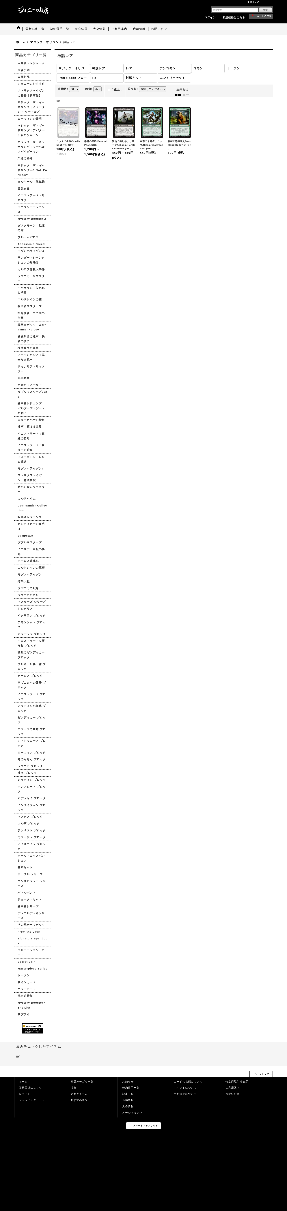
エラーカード (27, 989)
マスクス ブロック (30, 816)
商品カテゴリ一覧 (82, 1081)
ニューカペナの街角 (31, 419)
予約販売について (185, 1094)
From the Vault (29, 931)
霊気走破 (24, 188)
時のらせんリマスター (31, 489)
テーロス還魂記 (28, 560)
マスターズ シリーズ (32, 601)
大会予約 (24, 70)
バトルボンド (27, 892)
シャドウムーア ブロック (32, 743)
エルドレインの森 (30, 299)
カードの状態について (188, 1081)
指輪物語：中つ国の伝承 (31, 315)
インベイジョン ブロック (32, 807)
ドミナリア (25, 608)
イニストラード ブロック (32, 696)
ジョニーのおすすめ (31, 83)
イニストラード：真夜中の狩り (31, 447)
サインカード (27, 982)
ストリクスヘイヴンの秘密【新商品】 (31, 93)
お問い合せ (232, 1094)
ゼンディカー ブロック (32, 720)
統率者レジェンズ (30, 517)
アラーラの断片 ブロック (32, 732)
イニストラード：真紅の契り (31, 436)
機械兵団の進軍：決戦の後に (31, 339)
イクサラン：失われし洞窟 (31, 290)
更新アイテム (79, 1094)
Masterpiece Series (32, 968)
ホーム (23, 1081)
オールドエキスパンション (31, 858)
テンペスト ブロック (32, 830)
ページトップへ (263, 1074)
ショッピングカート (32, 1100)
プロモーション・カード (31, 952)
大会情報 (128, 1106)
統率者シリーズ (28, 906)
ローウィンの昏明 (30, 118)
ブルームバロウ (28, 237)
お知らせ (128, 1081)
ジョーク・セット (30, 899)
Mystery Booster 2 (32, 218)
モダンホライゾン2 (31, 468)
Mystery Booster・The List (32, 1005)
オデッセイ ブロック (32, 798)
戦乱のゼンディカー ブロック (31, 655)
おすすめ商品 (79, 1100)
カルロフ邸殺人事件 (31, 269)
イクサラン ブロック (32, 615)
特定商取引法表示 (236, 1081)
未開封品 (24, 76)
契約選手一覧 (130, 1087)
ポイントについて (185, 1087)
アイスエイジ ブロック (32, 846)
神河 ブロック (27, 772)
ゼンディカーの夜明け (31, 526)
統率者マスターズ (30, 306)
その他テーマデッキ (31, 924)
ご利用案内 (232, 1087)
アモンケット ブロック (32, 625)
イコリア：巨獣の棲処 (31, 551)
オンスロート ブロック (32, 789)
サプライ (24, 1014)
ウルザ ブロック (29, 823)
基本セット (25, 867)
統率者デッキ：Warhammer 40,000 (32, 327)
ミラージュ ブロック (32, 837)
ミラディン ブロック (32, 779)
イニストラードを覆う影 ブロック (31, 643)
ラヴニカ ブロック (30, 766)
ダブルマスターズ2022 (32, 394)
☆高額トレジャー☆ (31, 63)
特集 (73, 1087)
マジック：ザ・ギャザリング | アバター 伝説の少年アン (31, 130)
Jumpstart (25, 535)
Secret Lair (26, 961)
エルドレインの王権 (31, 567)
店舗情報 (128, 1100)
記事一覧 (128, 1094)
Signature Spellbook (33, 941)
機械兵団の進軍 (28, 348)
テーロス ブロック (30, 675)
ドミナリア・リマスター (31, 369)
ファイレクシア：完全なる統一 (31, 357)
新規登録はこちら (234, 17)
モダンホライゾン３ (31, 250)
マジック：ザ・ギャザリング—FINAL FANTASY (32, 170)
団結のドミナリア (30, 385)
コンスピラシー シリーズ (32, 883)
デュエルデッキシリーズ (31, 915)
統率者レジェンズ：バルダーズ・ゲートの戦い (31, 408)
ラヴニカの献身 (28, 588)
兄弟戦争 (24, 378)
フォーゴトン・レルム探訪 (31, 459)
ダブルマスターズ (30, 542)
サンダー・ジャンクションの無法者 (31, 260)
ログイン (210, 17)
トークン (24, 975)
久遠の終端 (25, 158)
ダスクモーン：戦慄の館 (31, 228)
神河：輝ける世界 (30, 426)
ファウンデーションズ (31, 209)
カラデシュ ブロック (32, 634)
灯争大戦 (24, 581)
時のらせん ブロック (32, 759)
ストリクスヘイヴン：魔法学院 (30, 478)
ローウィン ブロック (32, 752)
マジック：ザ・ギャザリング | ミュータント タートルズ (31, 107)
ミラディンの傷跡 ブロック (32, 708)
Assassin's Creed (31, 244)
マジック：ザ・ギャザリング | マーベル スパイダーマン (31, 146)
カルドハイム (27, 498)
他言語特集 (25, 995)
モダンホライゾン (30, 574)
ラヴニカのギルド (30, 595)
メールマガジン (132, 1112)
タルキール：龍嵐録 (31, 181)
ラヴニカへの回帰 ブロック (32, 685)
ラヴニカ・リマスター (31, 278)
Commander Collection (32, 508)
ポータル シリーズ (30, 874)
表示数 (63, 88)
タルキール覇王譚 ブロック (32, 666)
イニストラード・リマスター (31, 198)
